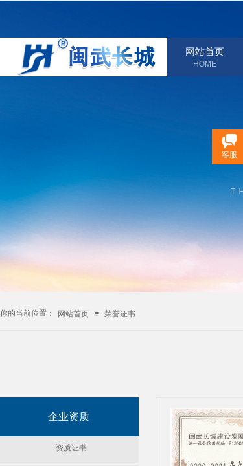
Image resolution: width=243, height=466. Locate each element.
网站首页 (204, 52)
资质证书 (71, 447)
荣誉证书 (119, 313)
